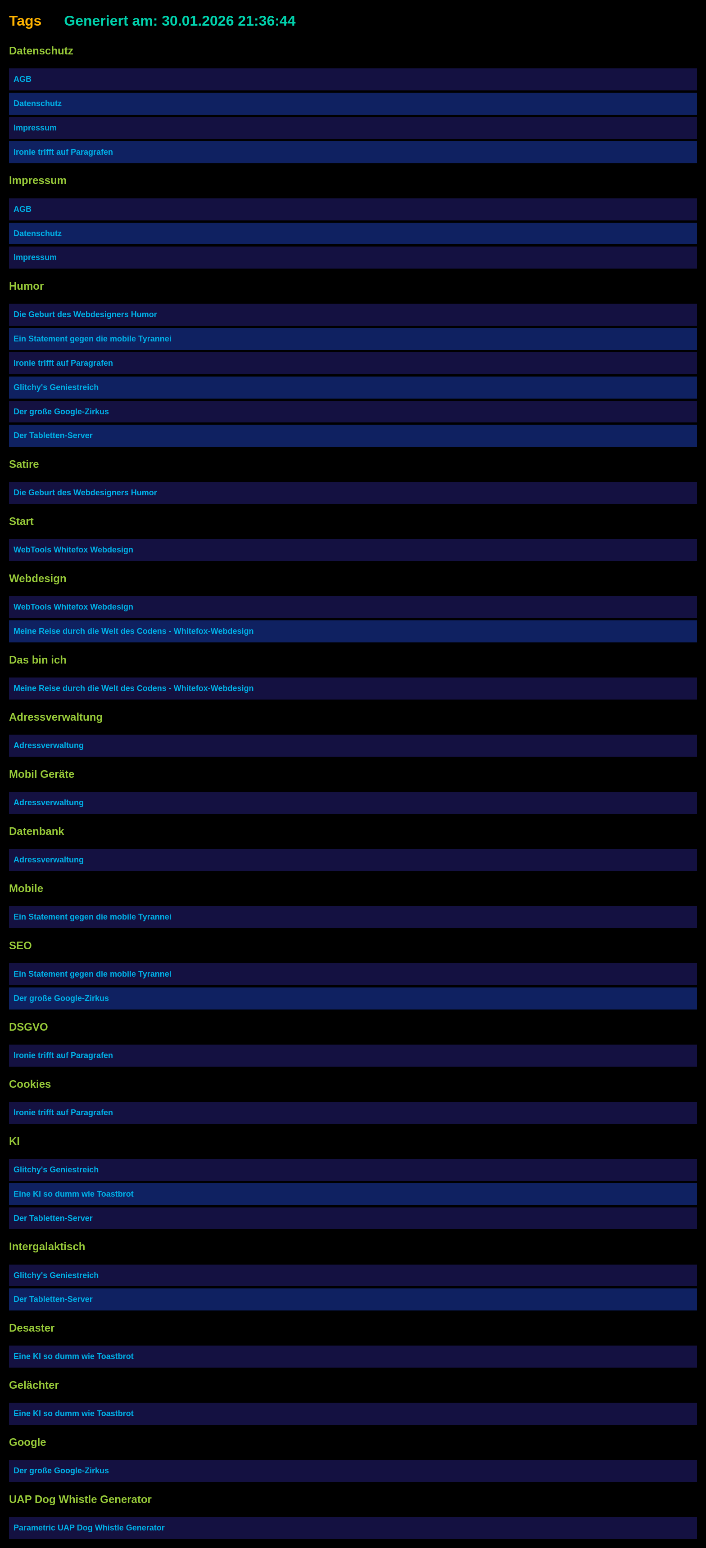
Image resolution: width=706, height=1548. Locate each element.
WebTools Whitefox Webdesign (73, 549)
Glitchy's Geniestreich (56, 387)
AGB (23, 79)
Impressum (35, 127)
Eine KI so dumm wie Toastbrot (74, 1193)
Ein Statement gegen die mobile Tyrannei (93, 338)
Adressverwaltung (49, 745)
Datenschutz (38, 103)
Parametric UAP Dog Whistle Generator (89, 1527)
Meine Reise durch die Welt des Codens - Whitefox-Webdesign (133, 631)
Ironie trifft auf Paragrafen (63, 152)
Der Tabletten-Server (53, 435)
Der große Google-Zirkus (61, 411)
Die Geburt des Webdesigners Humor (85, 314)
